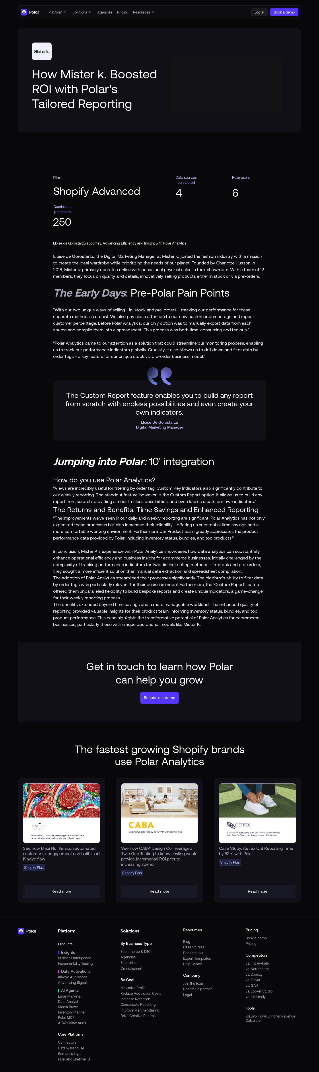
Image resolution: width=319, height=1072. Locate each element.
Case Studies (193, 947)
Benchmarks (193, 953)
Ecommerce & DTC (136, 952)
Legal (187, 995)
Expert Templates (197, 958)
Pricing (251, 944)
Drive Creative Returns (138, 1016)
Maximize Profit (133, 988)
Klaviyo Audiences (72, 977)
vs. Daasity (254, 974)
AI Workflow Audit (72, 1023)
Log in (259, 12)
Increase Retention (135, 999)
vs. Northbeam (257, 969)
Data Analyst (68, 1002)
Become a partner (197, 989)
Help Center (192, 964)
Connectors (67, 1042)
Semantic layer (70, 1054)
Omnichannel (131, 968)
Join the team (193, 983)
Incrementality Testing (75, 963)
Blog (186, 942)
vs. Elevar (253, 980)
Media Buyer (68, 1007)
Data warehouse (71, 1048)
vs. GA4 (252, 985)
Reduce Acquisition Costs (141, 993)
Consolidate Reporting (138, 1004)
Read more (61, 891)
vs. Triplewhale (257, 963)
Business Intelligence (74, 958)
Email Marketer (70, 996)
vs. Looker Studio (259, 991)
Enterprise (128, 963)
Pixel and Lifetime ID (74, 1059)
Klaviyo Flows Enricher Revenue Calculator (270, 1018)
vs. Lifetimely (256, 997)
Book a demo (256, 938)
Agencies (128, 957)
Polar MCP (66, 1018)
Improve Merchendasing (140, 1010)
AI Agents (70, 990)
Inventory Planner (72, 1012)
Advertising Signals (73, 983)
